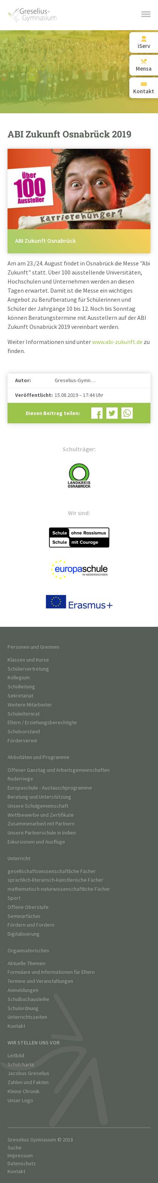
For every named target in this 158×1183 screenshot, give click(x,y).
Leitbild (16, 1055)
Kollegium (19, 677)
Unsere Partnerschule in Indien (42, 833)
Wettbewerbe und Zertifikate (41, 815)
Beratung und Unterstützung (39, 797)
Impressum (20, 1155)
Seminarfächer (24, 916)
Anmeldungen (23, 990)
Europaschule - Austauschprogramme (50, 788)
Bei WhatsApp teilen (127, 413)
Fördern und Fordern (31, 925)
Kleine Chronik (24, 1091)
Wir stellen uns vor (34, 1043)
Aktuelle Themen (26, 963)
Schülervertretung (28, 669)
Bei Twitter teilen (112, 413)
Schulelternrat (24, 714)
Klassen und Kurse (28, 660)
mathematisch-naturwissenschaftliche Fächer (59, 889)
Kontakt (16, 1026)
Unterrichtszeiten (27, 1017)
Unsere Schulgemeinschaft (38, 806)
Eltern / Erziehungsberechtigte (42, 722)
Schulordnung (23, 1008)
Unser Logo (20, 1100)
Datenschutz (22, 1163)
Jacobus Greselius (28, 1073)
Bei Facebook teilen (97, 413)
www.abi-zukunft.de (117, 342)
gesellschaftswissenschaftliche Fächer (52, 871)
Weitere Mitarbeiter (30, 705)
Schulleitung (21, 686)
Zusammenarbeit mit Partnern (41, 824)
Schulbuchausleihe (28, 999)
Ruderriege (20, 779)
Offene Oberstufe (28, 907)
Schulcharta (21, 1064)
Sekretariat (20, 696)
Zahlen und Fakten (28, 1082)
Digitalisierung (24, 934)
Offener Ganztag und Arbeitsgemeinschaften (59, 770)
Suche (14, 1147)
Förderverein (22, 740)
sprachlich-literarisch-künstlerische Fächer (55, 880)
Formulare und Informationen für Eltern (51, 972)
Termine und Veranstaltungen (40, 981)
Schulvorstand (24, 731)
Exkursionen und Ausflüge (36, 842)
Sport (14, 898)
